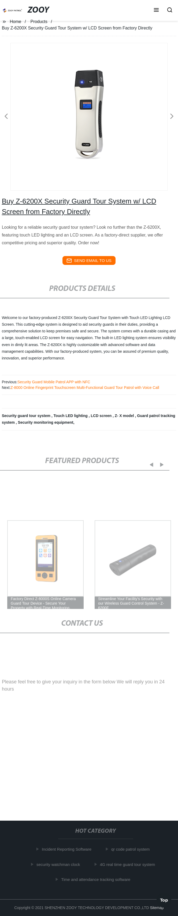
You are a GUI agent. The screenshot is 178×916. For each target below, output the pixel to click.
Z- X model (125, 416)
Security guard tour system (26, 416)
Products (39, 21)
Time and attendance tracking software (96, 879)
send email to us (89, 260)
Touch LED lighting (71, 416)
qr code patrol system (131, 849)
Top (164, 899)
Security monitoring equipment (45, 422)
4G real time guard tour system (128, 864)
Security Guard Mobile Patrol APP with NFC (53, 382)
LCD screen (102, 416)
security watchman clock (59, 864)
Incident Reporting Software (67, 849)
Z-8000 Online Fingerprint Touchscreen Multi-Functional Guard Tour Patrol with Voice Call (84, 387)
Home (15, 21)
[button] (156, 10)
